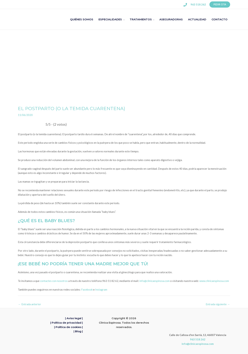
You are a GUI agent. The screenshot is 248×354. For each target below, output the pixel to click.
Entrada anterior (29, 304)
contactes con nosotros (54, 280)
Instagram (101, 289)
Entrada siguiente (218, 304)
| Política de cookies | (68, 327)
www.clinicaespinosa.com (214, 280)
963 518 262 (197, 339)
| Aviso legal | (74, 318)
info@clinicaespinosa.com (154, 280)
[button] (219, 4)
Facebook (87, 289)
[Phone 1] (185, 5)
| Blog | (78, 331)
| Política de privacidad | (66, 322)
